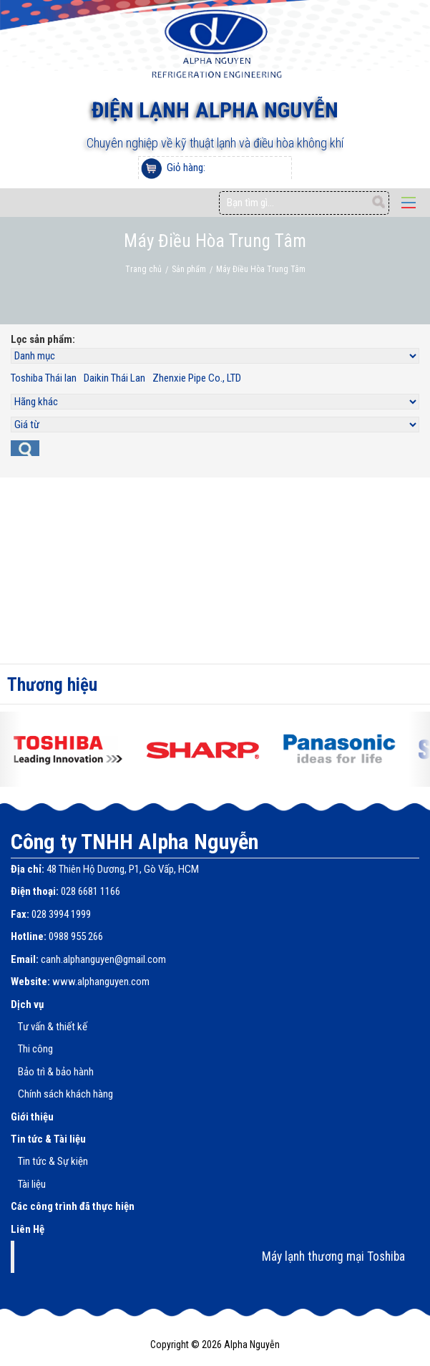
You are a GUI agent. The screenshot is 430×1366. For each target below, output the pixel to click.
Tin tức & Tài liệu (48, 1139)
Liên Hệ (27, 1229)
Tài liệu (32, 1184)
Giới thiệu (32, 1116)
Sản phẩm (189, 269)
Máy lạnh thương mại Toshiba (333, 1256)
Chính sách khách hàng (65, 1094)
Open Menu (408, 202)
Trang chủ (143, 269)
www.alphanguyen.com (101, 981)
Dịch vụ (27, 1004)
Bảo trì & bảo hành (56, 1071)
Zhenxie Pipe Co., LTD (196, 378)
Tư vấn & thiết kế (52, 1026)
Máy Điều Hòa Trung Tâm (261, 269)
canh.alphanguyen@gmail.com (103, 959)
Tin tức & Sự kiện (53, 1161)
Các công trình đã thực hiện (73, 1206)
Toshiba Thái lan (44, 378)
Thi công (35, 1048)
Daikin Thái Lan (114, 378)
